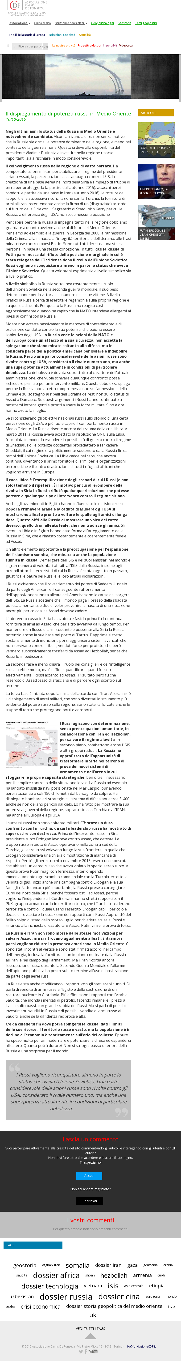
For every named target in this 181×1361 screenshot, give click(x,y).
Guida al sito (42, 23)
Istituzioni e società (62, 35)
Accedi (89, 1175)
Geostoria (124, 23)
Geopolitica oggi (102, 23)
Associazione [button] (19, 23)
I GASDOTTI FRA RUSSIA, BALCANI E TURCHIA (155, 150)
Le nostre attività (63, 45)
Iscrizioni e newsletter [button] (71, 23)
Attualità (85, 35)
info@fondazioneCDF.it (140, 1346)
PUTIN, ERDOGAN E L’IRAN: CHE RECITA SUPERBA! (152, 235)
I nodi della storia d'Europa (27, 35)
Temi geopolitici (146, 23)
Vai (46, 47)
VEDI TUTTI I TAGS (90, 1328)
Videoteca (126, 45)
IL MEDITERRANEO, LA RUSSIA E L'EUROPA (154, 191)
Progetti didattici (89, 45)
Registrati (89, 1201)
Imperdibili (110, 45)
